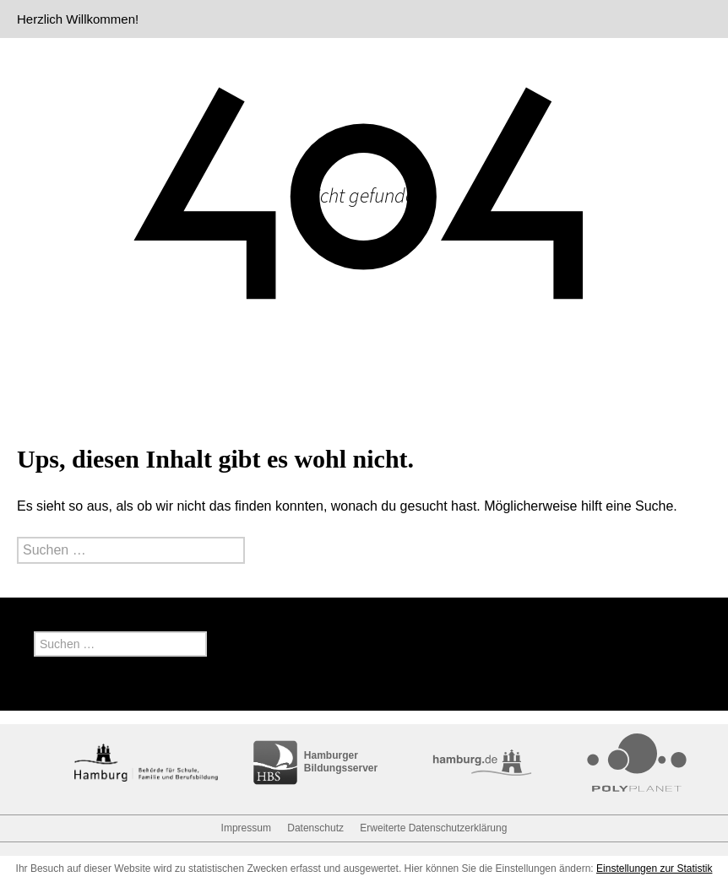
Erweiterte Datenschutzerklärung (433, 828)
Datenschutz (315, 828)
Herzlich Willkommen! (78, 19)
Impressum (246, 828)
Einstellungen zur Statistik (654, 868)
